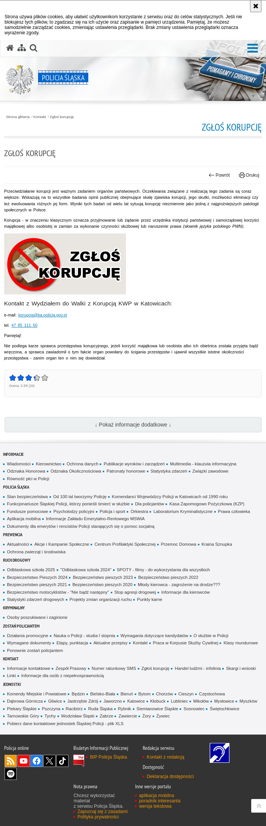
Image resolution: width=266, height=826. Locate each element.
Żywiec (163, 716)
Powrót (219, 175)
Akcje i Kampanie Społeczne (61, 544)
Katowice (136, 701)
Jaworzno (113, 701)
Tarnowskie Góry (23, 716)
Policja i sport (113, 511)
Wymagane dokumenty (29, 643)
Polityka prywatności (98, 817)
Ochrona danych (82, 464)
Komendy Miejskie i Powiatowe (36, 694)
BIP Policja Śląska (108, 757)
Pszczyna (51, 708)
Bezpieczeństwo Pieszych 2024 (37, 577)
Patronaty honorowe (126, 471)
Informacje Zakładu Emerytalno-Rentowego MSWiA (95, 518)
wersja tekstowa (155, 806)
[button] (252, 49)
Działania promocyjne (27, 635)
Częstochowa (212, 694)
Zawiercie (127, 716)
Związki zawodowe (211, 471)
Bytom (145, 694)
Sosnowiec (193, 708)
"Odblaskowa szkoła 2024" (86, 569)
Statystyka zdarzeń (169, 471)
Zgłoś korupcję (62, 117)
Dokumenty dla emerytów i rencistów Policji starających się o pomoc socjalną (81, 526)
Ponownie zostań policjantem (35, 650)
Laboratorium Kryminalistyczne (182, 511)
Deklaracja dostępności (170, 776)
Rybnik (124, 708)
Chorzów (164, 694)
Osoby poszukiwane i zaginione (37, 617)
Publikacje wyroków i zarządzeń (134, 464)
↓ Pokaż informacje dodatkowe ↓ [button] (133, 425)
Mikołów (201, 701)
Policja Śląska (16, 487)
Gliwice (55, 701)
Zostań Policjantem (21, 626)
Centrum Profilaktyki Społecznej (124, 544)
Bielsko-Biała (102, 694)
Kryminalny (14, 607)
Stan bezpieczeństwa (27, 496)
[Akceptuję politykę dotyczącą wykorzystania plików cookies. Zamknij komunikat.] (255, 6)
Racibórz (74, 708)
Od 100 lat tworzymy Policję (80, 496)
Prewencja (12, 534)
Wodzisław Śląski (78, 716)
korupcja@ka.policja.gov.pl (42, 315)
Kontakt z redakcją (165, 757)
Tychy (50, 716)
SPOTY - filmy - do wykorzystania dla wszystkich (163, 569)
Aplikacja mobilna (23, 518)
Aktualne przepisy (111, 643)
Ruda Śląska (100, 708)
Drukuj (249, 175)
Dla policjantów (149, 504)
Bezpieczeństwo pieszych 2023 (103, 577)
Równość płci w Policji (28, 478)
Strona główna (18, 117)
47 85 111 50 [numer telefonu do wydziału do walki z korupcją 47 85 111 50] (24, 325)
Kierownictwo (48, 464)
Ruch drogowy (16, 560)
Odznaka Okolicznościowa (76, 471)
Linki (11, 675)
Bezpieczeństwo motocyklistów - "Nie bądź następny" (58, 592)
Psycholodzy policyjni (73, 511)
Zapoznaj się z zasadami (102, 811)
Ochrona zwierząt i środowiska (36, 552)
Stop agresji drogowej (135, 592)
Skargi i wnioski (241, 668)
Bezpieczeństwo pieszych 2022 (168, 577)
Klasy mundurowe (240, 643)
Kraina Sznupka (217, 544)
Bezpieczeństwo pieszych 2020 (102, 584)
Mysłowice (224, 701)
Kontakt (39, 117)
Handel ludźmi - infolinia (198, 668)
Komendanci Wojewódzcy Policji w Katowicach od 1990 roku (170, 496)
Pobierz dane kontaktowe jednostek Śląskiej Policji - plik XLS (65, 723)
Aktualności (18, 544)
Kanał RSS (11, 761)
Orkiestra (139, 511)
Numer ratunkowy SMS (114, 668)
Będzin (78, 694)
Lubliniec (179, 701)
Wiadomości (18, 464)
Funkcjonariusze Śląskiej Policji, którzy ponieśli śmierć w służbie (68, 504)
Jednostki (12, 684)
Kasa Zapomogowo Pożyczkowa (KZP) (206, 504)
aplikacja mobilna (156, 795)
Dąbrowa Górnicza (25, 701)
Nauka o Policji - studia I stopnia (84, 635)
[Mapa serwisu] (22, 48)
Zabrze (106, 716)
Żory (146, 716)
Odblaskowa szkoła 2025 (31, 569)
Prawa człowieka (234, 511)
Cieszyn (186, 694)
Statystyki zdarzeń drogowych (35, 599)
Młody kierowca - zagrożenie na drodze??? (179, 584)
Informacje (13, 454)
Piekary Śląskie (22, 708)
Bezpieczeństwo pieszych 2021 (37, 584)
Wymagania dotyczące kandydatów (154, 635)
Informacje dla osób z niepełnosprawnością (62, 675)
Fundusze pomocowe (27, 511)
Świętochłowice (224, 708)
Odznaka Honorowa (26, 471)
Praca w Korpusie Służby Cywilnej (185, 643)
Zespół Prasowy (71, 668)
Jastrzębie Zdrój (82, 701)
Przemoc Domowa (178, 544)
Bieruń (127, 694)
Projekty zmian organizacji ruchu (101, 599)
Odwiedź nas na (24, 761)
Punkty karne (149, 599)
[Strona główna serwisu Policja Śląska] (10, 48)
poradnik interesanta (159, 801)
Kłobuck (158, 701)
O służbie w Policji (211, 635)
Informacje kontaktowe (28, 668)
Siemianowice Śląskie (157, 708)
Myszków (248, 701)
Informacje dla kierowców (185, 592)
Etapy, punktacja (72, 643)
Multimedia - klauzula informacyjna (203, 464)
